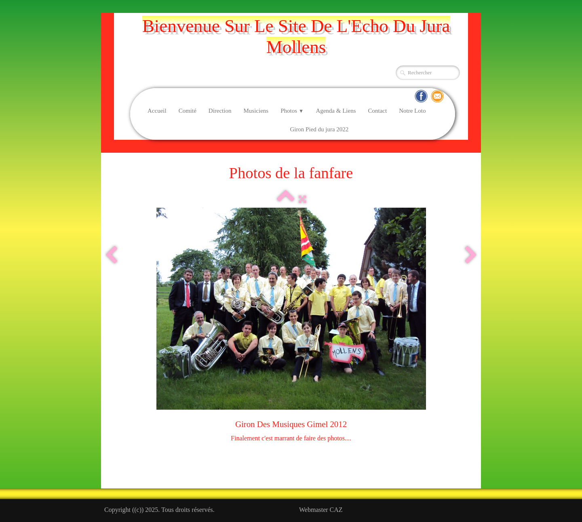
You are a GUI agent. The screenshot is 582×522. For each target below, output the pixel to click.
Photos (292, 110)
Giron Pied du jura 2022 (319, 129)
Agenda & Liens (336, 110)
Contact (377, 110)
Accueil (157, 110)
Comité (187, 110)
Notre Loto (412, 110)
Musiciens (255, 110)
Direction (220, 110)
